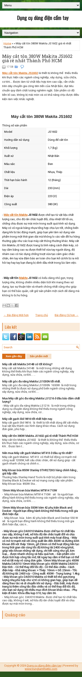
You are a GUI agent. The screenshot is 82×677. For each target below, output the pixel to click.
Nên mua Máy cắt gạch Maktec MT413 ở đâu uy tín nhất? (37, 453)
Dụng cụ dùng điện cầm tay (42, 18)
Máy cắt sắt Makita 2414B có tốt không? (27, 364)
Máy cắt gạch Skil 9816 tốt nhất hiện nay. (27, 419)
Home (7, 43)
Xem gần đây (14, 356)
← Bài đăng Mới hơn (16, 315)
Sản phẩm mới (39, 356)
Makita (23, 278)
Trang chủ (41, 315)
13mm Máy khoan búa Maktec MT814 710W (29, 490)
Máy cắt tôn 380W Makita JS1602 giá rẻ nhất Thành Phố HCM (37, 58)
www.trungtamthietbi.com (41, 668)
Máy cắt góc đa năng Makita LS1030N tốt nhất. (31, 381)
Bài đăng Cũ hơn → (67, 315)
